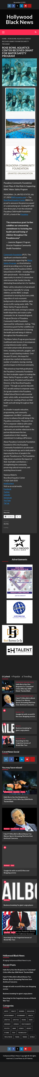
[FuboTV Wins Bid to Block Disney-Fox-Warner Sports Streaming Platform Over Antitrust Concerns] (8, 700)
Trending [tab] (27, 676)
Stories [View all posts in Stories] (32, 682)
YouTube (7, 500)
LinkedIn (7, 495)
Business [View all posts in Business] (18, 696)
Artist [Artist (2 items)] (6, 1011)
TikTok (6, 503)
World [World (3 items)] (32, 1037)
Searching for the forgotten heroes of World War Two (23, 743)
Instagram (8, 498)
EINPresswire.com (18, 197)
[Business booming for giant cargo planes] (8, 728)
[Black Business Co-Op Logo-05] (12, 634)
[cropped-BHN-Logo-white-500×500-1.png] (19, 545)
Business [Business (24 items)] (21, 1011)
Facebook (7, 489)
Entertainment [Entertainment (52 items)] (9, 1015)
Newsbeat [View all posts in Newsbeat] (26, 682)
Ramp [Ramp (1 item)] (14, 1028)
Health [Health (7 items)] (30, 1015)
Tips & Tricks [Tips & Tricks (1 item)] (8, 1037)
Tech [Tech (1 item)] (13, 1032)
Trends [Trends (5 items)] (24, 1037)
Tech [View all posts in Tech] (22, 712)
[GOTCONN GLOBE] (20, 611)
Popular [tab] (16, 676)
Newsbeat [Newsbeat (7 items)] (7, 1024)
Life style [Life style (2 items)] (16, 1019)
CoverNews (18, 1058)
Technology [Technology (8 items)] (22, 1032)
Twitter (7, 492)
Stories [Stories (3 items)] (6, 1032)
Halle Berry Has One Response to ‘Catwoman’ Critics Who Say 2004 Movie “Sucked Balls (18, 799)
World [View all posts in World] (23, 738)
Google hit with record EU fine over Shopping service (19, 987)
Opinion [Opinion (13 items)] (16, 1024)
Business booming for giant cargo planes (18, 905)
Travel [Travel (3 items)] (17, 1037)
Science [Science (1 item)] (21, 1028)
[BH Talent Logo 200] (20, 650)
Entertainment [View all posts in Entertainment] (20, 682)
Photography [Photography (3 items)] (26, 1024)
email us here (9, 483)
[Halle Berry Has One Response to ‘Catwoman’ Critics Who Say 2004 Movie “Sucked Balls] (8, 686)
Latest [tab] (7, 676)
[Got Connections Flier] (20, 581)
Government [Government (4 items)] (21, 1015)
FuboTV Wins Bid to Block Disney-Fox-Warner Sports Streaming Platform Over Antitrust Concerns (18, 836)
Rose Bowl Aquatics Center (14, 200)
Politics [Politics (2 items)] (7, 1028)
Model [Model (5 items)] (24, 1019)
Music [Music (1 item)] (31, 1019)
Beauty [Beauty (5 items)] (13, 1011)
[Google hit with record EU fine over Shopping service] (19, 856)
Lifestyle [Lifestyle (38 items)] (7, 1019)
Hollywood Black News (19, 19)
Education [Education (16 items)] (30, 1011)
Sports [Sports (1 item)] (29, 1028)
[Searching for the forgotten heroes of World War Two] (8, 742)
